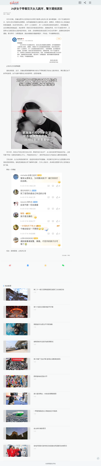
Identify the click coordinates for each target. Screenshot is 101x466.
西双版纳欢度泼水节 (35, 376)
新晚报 (8, 14)
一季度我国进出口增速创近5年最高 (39, 411)
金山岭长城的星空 (34, 428)
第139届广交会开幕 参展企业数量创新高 (41, 359)
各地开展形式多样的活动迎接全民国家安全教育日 (44, 446)
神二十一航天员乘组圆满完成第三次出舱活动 (43, 289)
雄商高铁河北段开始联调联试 (38, 341)
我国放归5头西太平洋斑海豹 (37, 324)
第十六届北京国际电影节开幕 (38, 307)
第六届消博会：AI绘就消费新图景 (39, 394)
